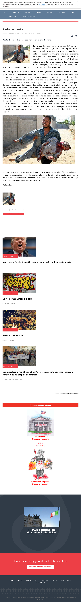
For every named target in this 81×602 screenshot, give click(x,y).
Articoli (28, 581)
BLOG (39, 12)
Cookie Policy (42, 4)
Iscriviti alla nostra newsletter (40, 567)
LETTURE (49, 12)
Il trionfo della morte (13, 335)
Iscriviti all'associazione (40, 404)
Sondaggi (62, 12)
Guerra (5, 214)
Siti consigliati (40, 582)
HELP (73, 12)
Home (4, 12)
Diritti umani (12, 214)
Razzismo (20, 214)
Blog (36, 581)
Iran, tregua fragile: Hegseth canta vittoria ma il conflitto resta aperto (37, 262)
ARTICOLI (28, 12)
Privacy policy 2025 (29, 16)
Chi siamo (16, 12)
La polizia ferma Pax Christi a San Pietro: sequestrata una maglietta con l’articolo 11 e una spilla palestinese (38, 373)
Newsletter (12, 16)
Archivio (54, 581)
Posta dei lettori (66, 581)
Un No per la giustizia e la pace (17, 298)
